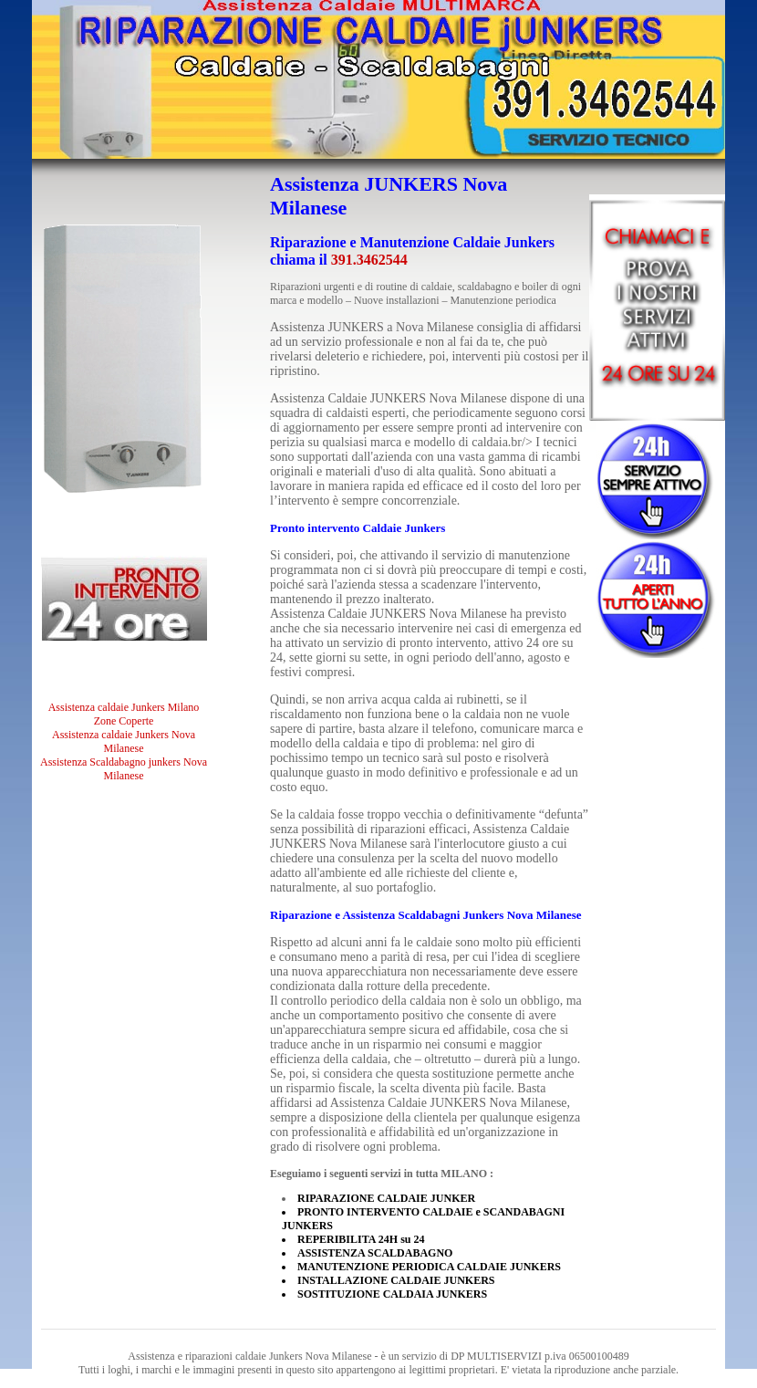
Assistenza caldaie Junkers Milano (124, 707)
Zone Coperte (124, 721)
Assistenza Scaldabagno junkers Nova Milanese (123, 769)
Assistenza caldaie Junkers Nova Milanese (123, 741)
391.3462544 (369, 259)
